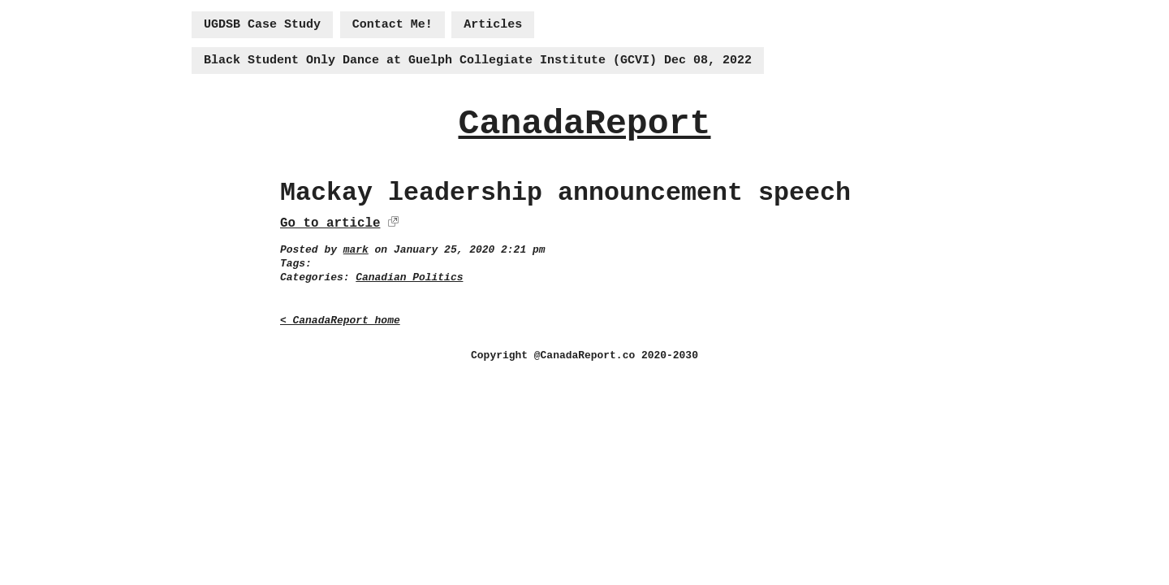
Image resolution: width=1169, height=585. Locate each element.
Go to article (330, 223)
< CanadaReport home (340, 320)
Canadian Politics (409, 277)
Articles (493, 25)
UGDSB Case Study (262, 25)
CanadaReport (584, 123)
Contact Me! (392, 25)
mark (356, 250)
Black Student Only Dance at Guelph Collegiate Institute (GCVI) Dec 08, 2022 (478, 60)
